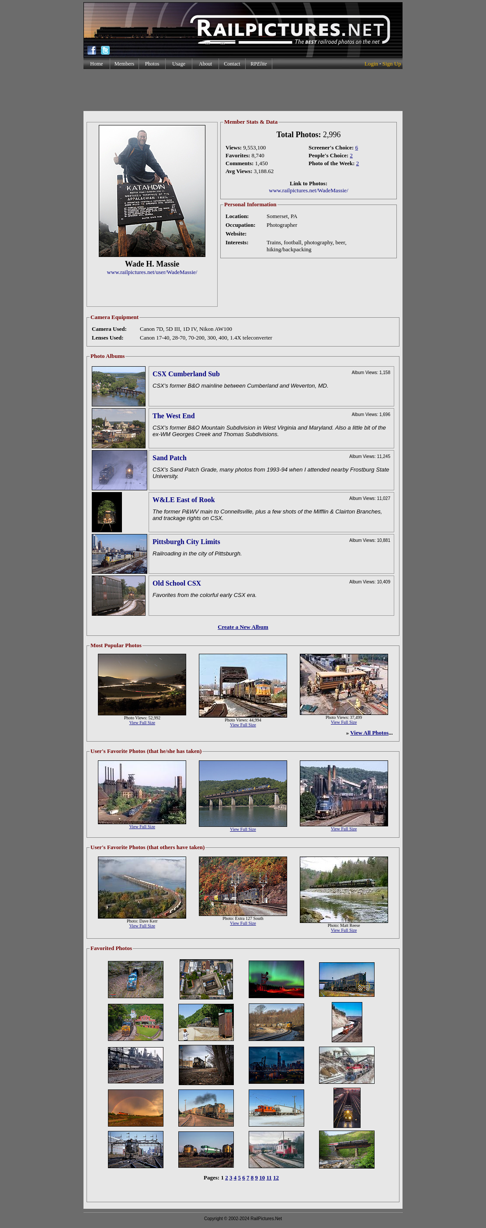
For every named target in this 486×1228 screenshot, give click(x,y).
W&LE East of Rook (184, 499)
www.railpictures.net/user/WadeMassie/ (152, 272)
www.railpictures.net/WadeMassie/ (308, 190)
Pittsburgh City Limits (186, 541)
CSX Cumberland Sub (186, 374)
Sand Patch (170, 457)
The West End (174, 416)
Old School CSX (177, 583)
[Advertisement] (242, 90)
